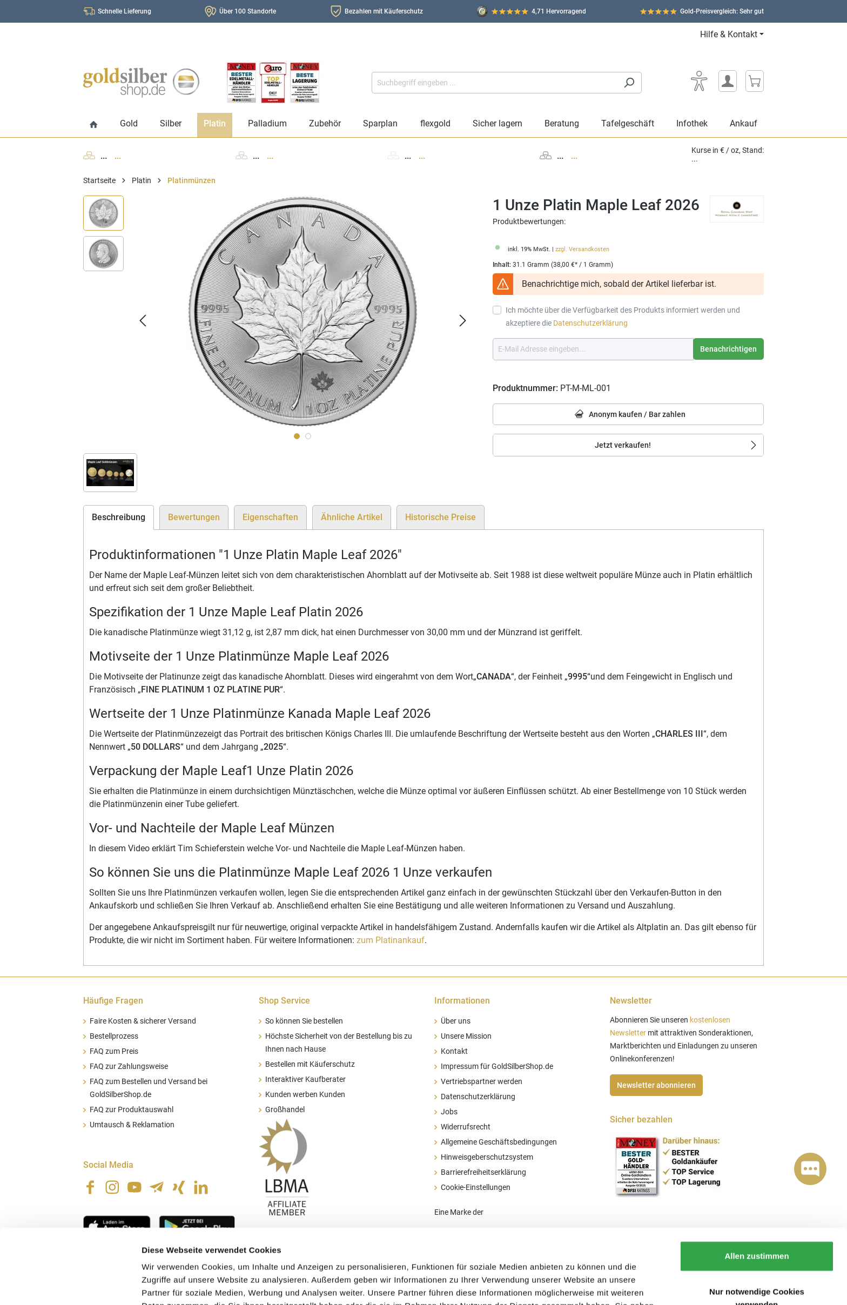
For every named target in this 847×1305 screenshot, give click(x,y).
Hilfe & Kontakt (728, 34)
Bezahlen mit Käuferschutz (384, 11)
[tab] (118, 517)
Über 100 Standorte (247, 11)
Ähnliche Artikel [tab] (351, 517)
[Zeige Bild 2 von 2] (308, 436)
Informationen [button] (462, 1000)
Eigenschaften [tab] (270, 517)
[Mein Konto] (727, 81)
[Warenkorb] (754, 81)
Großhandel (285, 1109)
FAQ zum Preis (114, 1051)
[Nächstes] (463, 320)
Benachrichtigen (728, 349)
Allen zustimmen (756, 1185)
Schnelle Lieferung (124, 11)
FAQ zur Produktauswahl (131, 1109)
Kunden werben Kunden (305, 1094)
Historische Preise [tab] (440, 517)
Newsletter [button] (631, 1000)
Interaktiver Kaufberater (305, 1079)
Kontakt (454, 1051)
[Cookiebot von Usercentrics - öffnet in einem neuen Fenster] (70, 1284)
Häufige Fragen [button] (113, 1000)
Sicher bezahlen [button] (641, 1119)
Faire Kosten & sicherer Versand (143, 1021)
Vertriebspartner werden (481, 1081)
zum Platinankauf (391, 940)
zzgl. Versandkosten (582, 249)
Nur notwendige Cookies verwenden (756, 1228)
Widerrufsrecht (465, 1127)
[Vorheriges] (143, 320)
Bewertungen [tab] (194, 517)
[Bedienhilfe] (699, 81)
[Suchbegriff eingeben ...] (494, 82)
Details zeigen (574, 1283)
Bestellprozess (114, 1036)
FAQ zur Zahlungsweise (129, 1066)
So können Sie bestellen (304, 1021)
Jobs (449, 1111)
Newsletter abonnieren (656, 1085)
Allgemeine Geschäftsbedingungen (499, 1142)
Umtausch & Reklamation (132, 1124)
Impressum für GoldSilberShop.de (497, 1066)
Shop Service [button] (284, 1000)
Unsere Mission (466, 1036)
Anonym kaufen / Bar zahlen (628, 414)
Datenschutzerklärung (590, 323)
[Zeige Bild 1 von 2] (297, 436)
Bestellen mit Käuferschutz (310, 1064)
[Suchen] (629, 82)
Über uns (455, 1021)
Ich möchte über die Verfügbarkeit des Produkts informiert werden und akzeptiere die (623, 316)
